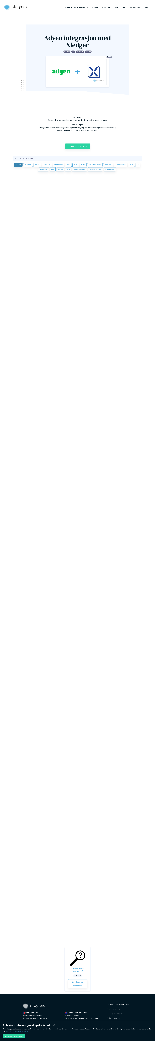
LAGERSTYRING (121, 165)
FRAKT (37, 165)
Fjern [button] (109, 56)
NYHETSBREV (109, 169)
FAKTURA (28, 165)
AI (137, 165)
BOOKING (108, 165)
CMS (131, 165)
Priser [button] (116, 7)
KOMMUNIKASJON (95, 165)
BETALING (47, 165)
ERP (52, 169)
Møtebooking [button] (134, 7)
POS (68, 169)
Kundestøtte (114, 1009)
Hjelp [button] (124, 7)
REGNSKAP (43, 169)
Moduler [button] (95, 7)
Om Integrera (114, 1018)
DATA (83, 165)
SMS (75, 165)
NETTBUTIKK (58, 165)
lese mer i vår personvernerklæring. (17, 1031)
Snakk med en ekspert (77, 146)
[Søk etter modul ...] (79, 158)
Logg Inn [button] (147, 7)
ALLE (18, 165)
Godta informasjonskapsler (14, 1036)
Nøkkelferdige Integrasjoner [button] (76, 7)
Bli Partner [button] (106, 7)
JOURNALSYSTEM (95, 169)
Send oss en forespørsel (77, 983)
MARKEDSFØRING (79, 169)
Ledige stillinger (115, 1013)
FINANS (60, 169)
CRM (68, 165)
